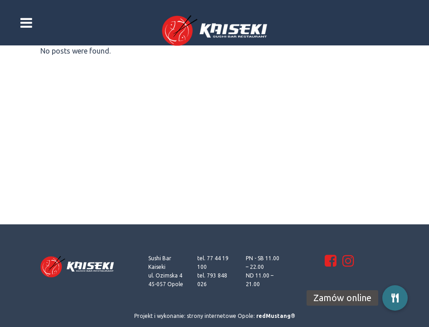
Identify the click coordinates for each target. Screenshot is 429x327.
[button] (395, 298)
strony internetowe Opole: (241, 316)
